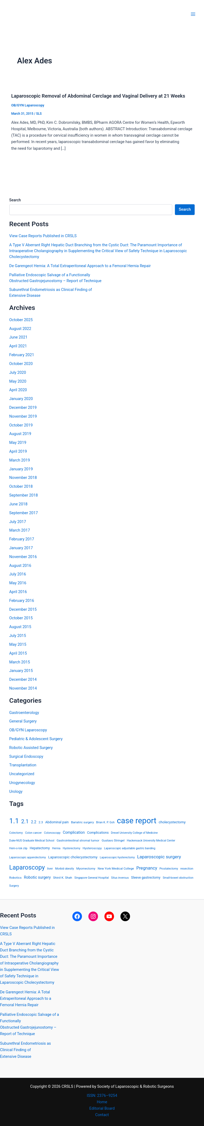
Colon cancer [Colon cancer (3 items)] (33, 833)
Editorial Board (102, 1108)
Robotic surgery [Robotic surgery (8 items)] (37, 877)
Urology (16, 791)
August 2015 (20, 626)
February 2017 (21, 539)
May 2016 (17, 583)
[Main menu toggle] (193, 14)
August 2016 (20, 565)
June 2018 (18, 504)
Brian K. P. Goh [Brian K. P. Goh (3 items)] (105, 822)
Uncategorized (21, 773)
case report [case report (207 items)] (136, 820)
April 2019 (18, 451)
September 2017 (23, 512)
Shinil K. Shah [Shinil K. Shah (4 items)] (62, 877)
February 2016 (21, 600)
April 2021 (18, 346)
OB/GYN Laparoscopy (27, 105)
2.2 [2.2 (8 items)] (33, 822)
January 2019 (21, 469)
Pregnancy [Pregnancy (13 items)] (146, 868)
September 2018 (23, 495)
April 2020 (18, 389)
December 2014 (23, 679)
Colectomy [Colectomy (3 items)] (16, 833)
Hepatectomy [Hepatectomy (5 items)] (40, 848)
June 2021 (18, 337)
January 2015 (21, 670)
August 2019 (20, 433)
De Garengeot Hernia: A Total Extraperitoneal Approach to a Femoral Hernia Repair (80, 265)
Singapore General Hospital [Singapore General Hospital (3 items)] (91, 877)
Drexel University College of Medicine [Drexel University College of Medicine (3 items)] (134, 833)
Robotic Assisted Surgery (31, 747)
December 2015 (23, 609)
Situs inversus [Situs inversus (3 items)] (120, 877)
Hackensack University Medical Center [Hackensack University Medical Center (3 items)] (151, 840)
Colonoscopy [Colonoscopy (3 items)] (52, 833)
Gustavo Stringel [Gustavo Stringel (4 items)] (113, 840)
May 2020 (17, 381)
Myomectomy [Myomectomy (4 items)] (85, 868)
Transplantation (22, 765)
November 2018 (23, 477)
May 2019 (17, 442)
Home (102, 1102)
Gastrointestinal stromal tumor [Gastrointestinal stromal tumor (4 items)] (78, 840)
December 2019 (23, 407)
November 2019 (23, 416)
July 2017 (17, 521)
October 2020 (21, 363)
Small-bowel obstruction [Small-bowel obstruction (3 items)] (178, 877)
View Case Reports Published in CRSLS (43, 235)
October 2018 (21, 486)
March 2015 (19, 662)
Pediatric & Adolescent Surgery (36, 738)
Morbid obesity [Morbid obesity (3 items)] (64, 868)
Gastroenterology (24, 712)
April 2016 (18, 591)
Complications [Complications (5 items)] (98, 833)
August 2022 (20, 328)
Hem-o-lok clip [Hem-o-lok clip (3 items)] (18, 848)
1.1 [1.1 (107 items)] (14, 821)
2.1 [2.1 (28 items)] (25, 821)
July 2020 (17, 372)
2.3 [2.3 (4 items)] (41, 822)
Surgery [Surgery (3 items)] (14, 885)
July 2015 (17, 635)
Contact (102, 1114)
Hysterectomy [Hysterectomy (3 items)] (71, 848)
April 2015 (18, 653)
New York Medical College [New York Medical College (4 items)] (116, 868)
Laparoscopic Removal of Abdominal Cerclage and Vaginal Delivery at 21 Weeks (98, 96)
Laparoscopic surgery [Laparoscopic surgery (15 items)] (159, 856)
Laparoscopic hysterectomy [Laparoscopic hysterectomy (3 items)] (117, 857)
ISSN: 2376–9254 (102, 1095)
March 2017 (19, 530)
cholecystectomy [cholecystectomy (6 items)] (172, 822)
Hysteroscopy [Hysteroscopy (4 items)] (92, 848)
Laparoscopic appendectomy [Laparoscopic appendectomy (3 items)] (27, 857)
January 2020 (21, 398)
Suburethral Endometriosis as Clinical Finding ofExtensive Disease (25, 1050)
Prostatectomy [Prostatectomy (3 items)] (168, 868)
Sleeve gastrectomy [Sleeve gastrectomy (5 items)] (145, 877)
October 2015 (21, 618)
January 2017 (21, 547)
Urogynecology (22, 782)
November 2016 (23, 556)
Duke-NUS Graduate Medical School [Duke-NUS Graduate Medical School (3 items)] (31, 840)
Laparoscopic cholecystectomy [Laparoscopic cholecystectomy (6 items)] (72, 857)
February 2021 (21, 354)
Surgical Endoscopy (26, 756)
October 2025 (21, 319)
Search (15, 200)
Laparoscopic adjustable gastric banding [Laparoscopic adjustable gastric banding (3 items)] (129, 848)
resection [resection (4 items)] (186, 868)
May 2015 (17, 644)
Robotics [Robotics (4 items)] (15, 877)
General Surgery (23, 721)
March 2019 (19, 460)
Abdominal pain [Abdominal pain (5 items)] (57, 822)
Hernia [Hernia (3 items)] (56, 848)
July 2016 (17, 574)
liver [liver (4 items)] (50, 868)
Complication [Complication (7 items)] (74, 832)
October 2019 (21, 425)
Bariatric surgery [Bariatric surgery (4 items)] (82, 822)
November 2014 (23, 688)
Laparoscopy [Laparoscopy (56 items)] (27, 867)
